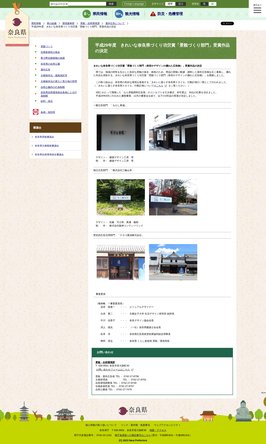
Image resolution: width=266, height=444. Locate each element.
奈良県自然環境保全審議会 (49, 154)
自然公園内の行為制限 (53, 87)
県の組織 (52, 23)
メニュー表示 (257, 8)
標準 (170, 3)
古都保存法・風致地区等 (54, 75)
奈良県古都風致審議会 (47, 145)
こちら (161, 85)
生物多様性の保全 (50, 52)
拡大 (180, 3)
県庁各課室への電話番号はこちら (133, 435)
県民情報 (100, 14)
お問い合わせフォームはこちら (115, 369)
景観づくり (47, 46)
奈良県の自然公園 (50, 63)
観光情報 (132, 14)
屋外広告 (45, 69)
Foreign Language (134, 3)
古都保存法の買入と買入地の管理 (59, 81)
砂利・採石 (47, 101)
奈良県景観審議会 (44, 137)
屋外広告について (115, 23)
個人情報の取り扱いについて (101, 425)
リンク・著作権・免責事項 (135, 425)
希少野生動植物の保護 (53, 58)
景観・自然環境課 (90, 23)
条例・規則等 (48, 112)
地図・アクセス (158, 430)
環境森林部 (68, 23)
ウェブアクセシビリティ (167, 425)
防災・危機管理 (170, 14)
